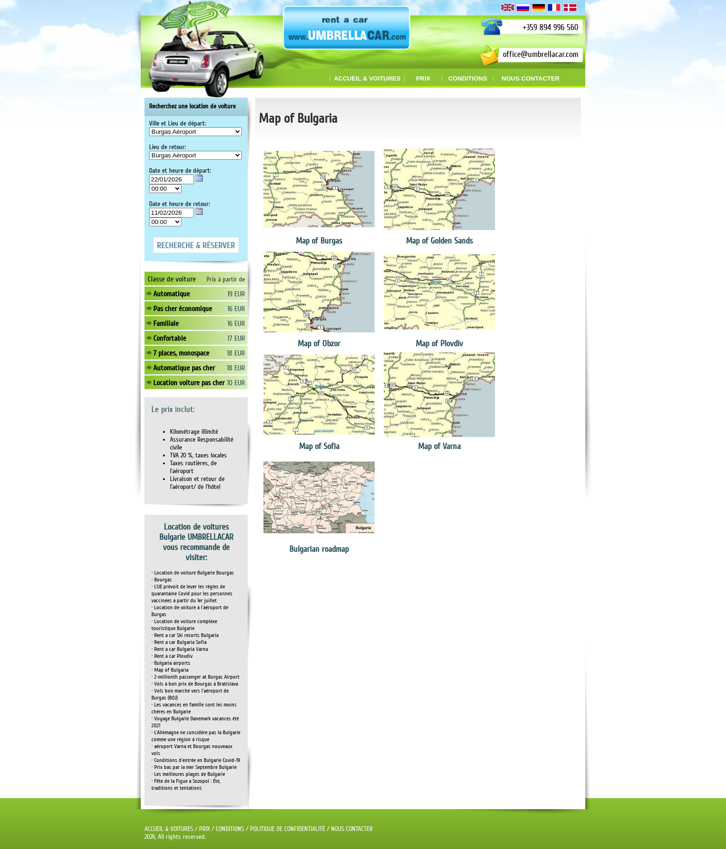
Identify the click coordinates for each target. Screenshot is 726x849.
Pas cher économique (182, 308)
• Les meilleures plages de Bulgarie (188, 774)
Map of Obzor (319, 343)
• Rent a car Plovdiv (172, 656)
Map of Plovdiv (439, 343)
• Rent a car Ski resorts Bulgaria (185, 635)
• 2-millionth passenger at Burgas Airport (195, 677)
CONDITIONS (230, 829)
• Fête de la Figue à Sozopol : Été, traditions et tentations (185, 785)
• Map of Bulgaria (169, 670)
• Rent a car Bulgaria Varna (179, 649)
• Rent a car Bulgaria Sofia (179, 642)
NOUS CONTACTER (352, 829)
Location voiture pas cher (189, 382)
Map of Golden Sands (439, 241)
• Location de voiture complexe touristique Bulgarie (184, 625)
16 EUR (236, 308)
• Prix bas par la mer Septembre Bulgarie (194, 767)
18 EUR (236, 353)
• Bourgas (161, 579)
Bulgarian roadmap (319, 549)
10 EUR (236, 382)
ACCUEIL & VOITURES (168, 829)
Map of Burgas (319, 241)
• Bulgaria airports (170, 663)
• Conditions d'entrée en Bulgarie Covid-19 (195, 760)
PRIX (204, 829)
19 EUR (236, 294)
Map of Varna (439, 446)
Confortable (169, 338)
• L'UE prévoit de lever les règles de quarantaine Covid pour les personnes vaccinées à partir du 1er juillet (191, 593)
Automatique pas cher (184, 368)
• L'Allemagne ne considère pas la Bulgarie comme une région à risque (195, 736)
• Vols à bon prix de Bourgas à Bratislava (194, 683)
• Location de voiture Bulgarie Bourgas (192, 572)
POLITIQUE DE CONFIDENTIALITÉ (287, 829)
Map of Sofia (319, 446)
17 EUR (236, 338)
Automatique (171, 294)
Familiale (166, 323)
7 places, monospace (181, 353)
